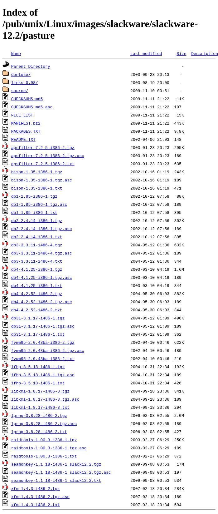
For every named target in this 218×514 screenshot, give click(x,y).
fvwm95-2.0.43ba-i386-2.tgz (43, 342)
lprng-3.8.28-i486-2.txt (39, 431)
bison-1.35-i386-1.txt (36, 188)
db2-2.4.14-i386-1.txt (36, 237)
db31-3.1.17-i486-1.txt (38, 334)
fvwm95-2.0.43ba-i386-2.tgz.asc (47, 350)
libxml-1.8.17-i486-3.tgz (40, 391)
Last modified (146, 53)
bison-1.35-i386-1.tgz (36, 172)
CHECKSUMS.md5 (27, 98)
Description (204, 53)
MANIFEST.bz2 (26, 123)
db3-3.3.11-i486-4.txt (36, 261)
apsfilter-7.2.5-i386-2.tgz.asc (47, 155)
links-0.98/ (24, 82)
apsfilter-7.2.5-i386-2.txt (43, 163)
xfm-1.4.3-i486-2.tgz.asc (40, 496)
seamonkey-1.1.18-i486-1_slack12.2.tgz (56, 464)
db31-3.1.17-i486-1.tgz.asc (43, 326)
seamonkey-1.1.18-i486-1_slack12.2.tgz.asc (61, 472)
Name (16, 53)
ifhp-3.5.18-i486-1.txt (38, 383)
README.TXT (23, 139)
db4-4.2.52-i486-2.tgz (36, 293)
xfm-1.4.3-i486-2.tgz (35, 488)
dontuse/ (21, 74)
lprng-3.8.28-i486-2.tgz (39, 415)
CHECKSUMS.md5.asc (32, 107)
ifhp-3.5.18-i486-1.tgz (38, 366)
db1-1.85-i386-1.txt (34, 212)
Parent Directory (30, 66)
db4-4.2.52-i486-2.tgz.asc (41, 301)
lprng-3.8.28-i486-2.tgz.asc (44, 423)
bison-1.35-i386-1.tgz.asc (41, 180)
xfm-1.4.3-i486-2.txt (35, 504)
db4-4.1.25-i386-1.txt (36, 285)
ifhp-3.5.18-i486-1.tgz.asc (43, 375)
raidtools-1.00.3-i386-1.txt (44, 456)
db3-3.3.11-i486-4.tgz (36, 245)
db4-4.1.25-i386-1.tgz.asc (41, 277)
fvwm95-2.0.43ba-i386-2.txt (43, 358)
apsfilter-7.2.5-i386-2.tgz (43, 147)
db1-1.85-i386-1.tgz (34, 196)
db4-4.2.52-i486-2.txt (36, 310)
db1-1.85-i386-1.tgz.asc (39, 204)
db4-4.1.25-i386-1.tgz (36, 269)
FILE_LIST (22, 115)
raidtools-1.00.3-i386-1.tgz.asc (49, 448)
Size (181, 53)
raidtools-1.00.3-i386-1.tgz (44, 439)
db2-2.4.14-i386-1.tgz (36, 220)
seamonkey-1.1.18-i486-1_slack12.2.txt (56, 480)
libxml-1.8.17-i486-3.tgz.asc (45, 399)
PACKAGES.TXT (26, 131)
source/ (19, 90)
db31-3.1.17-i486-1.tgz (38, 318)
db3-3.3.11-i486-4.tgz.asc (41, 253)
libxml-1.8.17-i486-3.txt (40, 407)
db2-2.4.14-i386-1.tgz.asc (41, 228)
